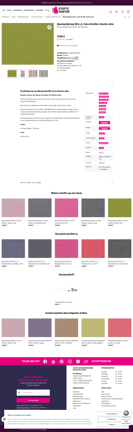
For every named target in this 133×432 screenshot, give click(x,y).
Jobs (74, 408)
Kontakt (63, 70)
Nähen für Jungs (104, 93)
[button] (111, 12)
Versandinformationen (108, 406)
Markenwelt (77, 401)
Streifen (102, 117)
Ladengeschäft (78, 394)
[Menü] (129, 410)
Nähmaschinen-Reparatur (81, 403)
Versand (70, 39)
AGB (102, 392)
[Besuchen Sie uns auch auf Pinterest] (61, 361)
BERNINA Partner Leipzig (81, 399)
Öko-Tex (102, 138)
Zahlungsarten (106, 403)
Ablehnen (112, 424)
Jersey (101, 148)
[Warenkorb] (128, 12)
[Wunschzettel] (122, 12)
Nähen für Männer (104, 96)
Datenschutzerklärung (24, 407)
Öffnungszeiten (78, 396)
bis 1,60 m (102, 133)
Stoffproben (77, 406)
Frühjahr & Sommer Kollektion (104, 128)
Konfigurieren (111, 419)
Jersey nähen (103, 103)
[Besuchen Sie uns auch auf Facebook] (45, 361)
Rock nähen (102, 109)
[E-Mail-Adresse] (35, 393)
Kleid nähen (102, 106)
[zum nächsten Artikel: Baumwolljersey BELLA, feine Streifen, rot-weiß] (129, 17)
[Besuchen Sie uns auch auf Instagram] (69, 361)
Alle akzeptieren (112, 414)
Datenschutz (105, 394)
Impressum (105, 401)
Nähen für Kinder (104, 100)
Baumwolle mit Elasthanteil (104, 122)
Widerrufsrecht (106, 396)
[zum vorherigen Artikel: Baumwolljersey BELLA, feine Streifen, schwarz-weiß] (125, 17)
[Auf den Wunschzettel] (49, 27)
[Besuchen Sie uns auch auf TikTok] (78, 361)
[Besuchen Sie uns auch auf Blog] (86, 361)
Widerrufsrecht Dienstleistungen (112, 399)
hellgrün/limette (104, 143)
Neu (3, 10)
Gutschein (76, 392)
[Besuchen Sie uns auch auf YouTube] (53, 361)
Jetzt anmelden (33, 400)
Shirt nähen (102, 112)
